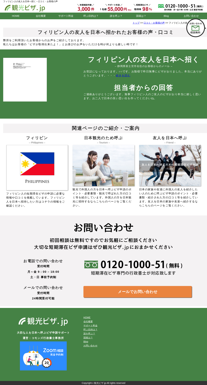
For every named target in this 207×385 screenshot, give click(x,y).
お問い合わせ (191, 15)
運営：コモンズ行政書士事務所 (43, 338)
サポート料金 (65, 15)
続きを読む (123, 75)
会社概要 (41, 15)
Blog (166, 15)
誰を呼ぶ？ (116, 15)
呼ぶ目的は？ (90, 15)
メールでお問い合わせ (138, 292)
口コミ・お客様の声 (154, 22)
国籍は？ (141, 15)
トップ (136, 22)
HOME (16, 15)
